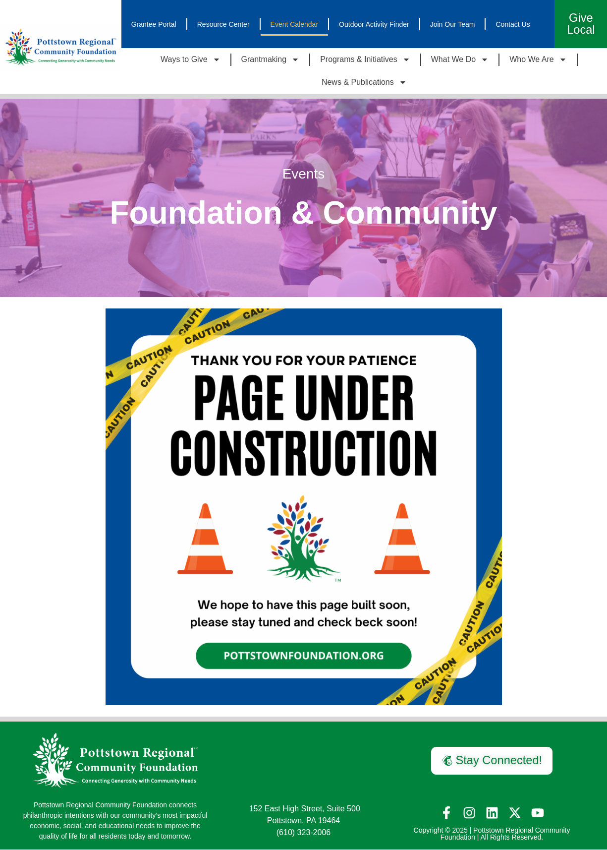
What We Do (460, 60)
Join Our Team (452, 24)
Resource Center (223, 24)
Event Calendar (295, 24)
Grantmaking (270, 60)
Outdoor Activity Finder (374, 24)
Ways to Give (191, 60)
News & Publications (364, 83)
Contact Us (513, 24)
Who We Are (538, 60)
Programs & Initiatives (365, 60)
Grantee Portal (153, 24)
